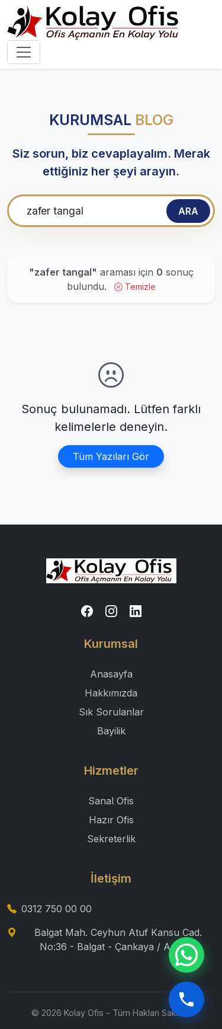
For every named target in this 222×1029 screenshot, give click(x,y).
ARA (188, 211)
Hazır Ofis (111, 820)
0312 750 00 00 (56, 909)
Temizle (135, 287)
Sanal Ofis (111, 801)
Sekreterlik (111, 839)
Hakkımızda (111, 693)
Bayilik (111, 731)
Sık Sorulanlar (111, 712)
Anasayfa (111, 674)
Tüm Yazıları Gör (111, 456)
